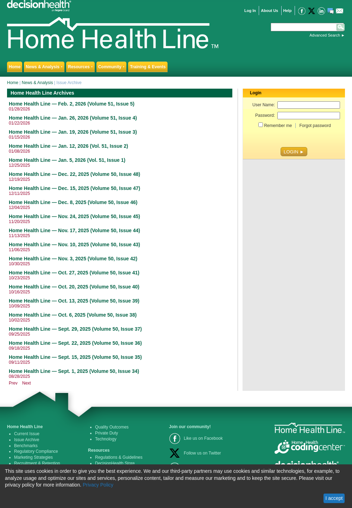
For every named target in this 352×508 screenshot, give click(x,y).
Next (26, 383)
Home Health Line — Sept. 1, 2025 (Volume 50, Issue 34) (74, 371)
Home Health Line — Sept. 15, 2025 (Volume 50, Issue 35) (75, 357)
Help (287, 10)
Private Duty (106, 433)
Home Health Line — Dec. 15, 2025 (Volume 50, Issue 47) (74, 188)
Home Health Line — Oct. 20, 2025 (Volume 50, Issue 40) (74, 287)
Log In (250, 10)
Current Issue (26, 433)
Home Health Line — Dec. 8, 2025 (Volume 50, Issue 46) (73, 202)
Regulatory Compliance (36, 451)
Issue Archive (26, 439)
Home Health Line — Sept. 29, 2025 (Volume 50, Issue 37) (75, 329)
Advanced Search (324, 35)
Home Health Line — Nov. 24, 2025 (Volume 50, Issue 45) (74, 216)
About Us (269, 10)
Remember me (278, 125)
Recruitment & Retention (37, 463)
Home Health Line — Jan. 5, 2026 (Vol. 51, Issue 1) (67, 160)
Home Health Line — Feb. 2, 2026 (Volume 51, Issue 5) (71, 104)
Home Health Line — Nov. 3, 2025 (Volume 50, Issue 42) (73, 258)
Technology (106, 439)
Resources (80, 66)
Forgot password (315, 125)
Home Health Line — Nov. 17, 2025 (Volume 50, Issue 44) (74, 230)
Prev (13, 383)
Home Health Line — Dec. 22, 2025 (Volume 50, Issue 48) (74, 174)
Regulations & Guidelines (119, 457)
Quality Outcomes (111, 427)
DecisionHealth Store (115, 463)
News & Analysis (44, 66)
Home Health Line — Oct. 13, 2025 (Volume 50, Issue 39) (74, 301)
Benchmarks (26, 445)
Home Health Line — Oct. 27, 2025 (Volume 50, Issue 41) (74, 272)
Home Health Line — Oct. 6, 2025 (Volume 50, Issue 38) (73, 315)
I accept (333, 498)
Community (111, 66)
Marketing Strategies (33, 457)
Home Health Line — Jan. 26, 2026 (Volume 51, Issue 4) (73, 118)
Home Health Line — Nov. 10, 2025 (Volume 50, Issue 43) (74, 244)
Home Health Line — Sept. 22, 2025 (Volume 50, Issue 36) (75, 343)
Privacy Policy (98, 485)
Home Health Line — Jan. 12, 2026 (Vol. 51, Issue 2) (68, 146)
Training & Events (147, 66)
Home (14, 66)
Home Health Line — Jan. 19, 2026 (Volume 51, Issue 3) (73, 132)
